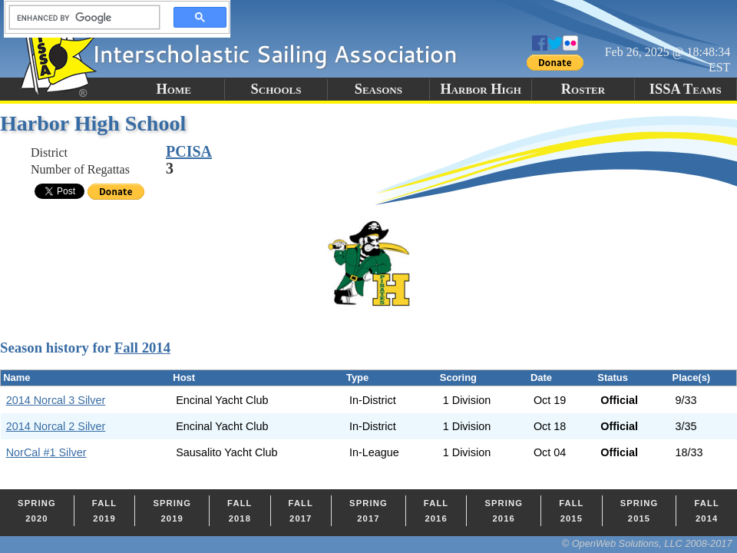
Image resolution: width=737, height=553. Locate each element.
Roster (583, 89)
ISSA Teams (685, 89)
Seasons (378, 89)
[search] (80, 18)
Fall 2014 (142, 347)
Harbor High (480, 89)
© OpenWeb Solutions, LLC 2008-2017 (647, 543)
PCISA (189, 151)
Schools (276, 89)
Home (173, 89)
